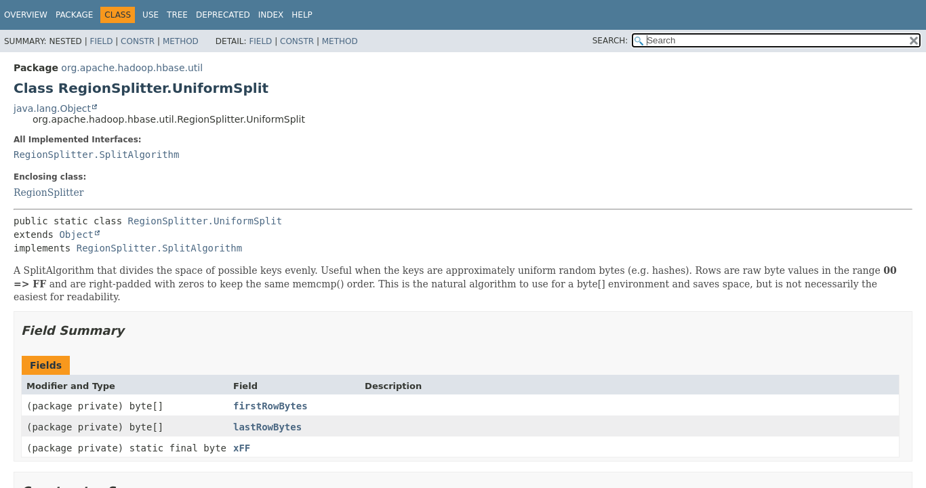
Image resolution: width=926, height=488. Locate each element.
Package (74, 15)
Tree (177, 15)
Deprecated (223, 15)
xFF (241, 448)
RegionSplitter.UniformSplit (205, 221)
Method (181, 41)
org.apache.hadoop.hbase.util (132, 67)
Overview (25, 15)
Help (302, 15)
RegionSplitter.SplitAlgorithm (96, 154)
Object (76, 234)
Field (101, 41)
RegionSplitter (48, 192)
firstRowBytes (270, 406)
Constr (138, 41)
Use (150, 15)
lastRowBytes (267, 427)
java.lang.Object (52, 108)
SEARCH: (610, 40)
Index (271, 15)
